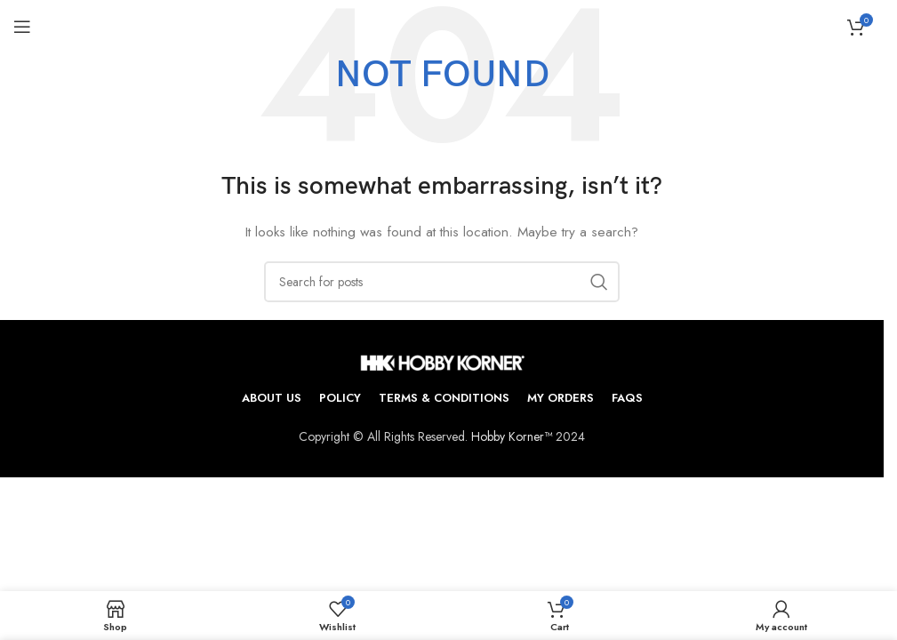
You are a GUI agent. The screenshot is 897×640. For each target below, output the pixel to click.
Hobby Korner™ (511, 436)
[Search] (442, 281)
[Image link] (442, 361)
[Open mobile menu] (22, 26)
